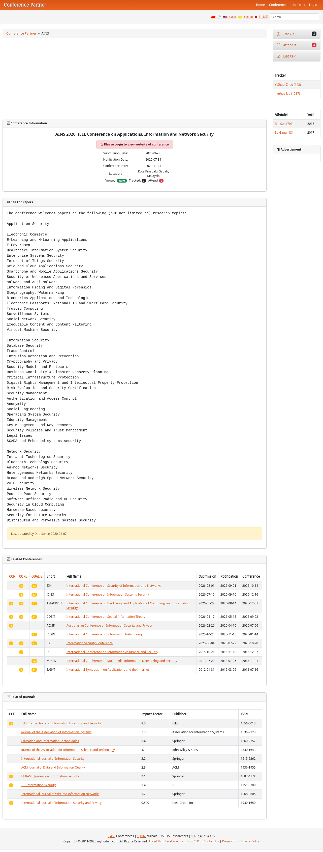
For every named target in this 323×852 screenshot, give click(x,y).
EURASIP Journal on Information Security (50, 776)
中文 (218, 17)
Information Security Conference (89, 643)
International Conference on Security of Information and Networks (113, 585)
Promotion (229, 841)
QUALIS (36, 576)
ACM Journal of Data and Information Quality (53, 767)
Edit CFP (286, 56)
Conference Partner (21, 33)
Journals (298, 5)
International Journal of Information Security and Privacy (61, 803)
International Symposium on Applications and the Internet (107, 669)
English (232, 17)
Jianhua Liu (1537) (287, 93)
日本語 (263, 17)
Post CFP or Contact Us (203, 841)
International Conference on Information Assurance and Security (112, 652)
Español (248, 17)
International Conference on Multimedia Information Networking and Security (121, 661)
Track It (296, 34)
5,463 (111, 836)
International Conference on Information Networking (104, 634)
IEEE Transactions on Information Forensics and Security (61, 723)
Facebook (171, 841)
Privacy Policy (250, 841)
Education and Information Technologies (50, 741)
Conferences (278, 5)
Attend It (296, 45)
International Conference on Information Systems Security (107, 594)
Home (260, 5)
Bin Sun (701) (284, 124)
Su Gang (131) (285, 132)
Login (313, 5)
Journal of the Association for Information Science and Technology (68, 750)
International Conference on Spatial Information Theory (105, 616)
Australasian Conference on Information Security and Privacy (109, 625)
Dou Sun (41, 534)
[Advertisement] (134, 78)
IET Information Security (38, 785)
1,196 (141, 836)
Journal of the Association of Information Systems (56, 732)
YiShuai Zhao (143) (288, 84)
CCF (12, 576)
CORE (23, 576)
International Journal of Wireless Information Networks (60, 794)
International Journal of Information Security (53, 758)
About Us (155, 841)
